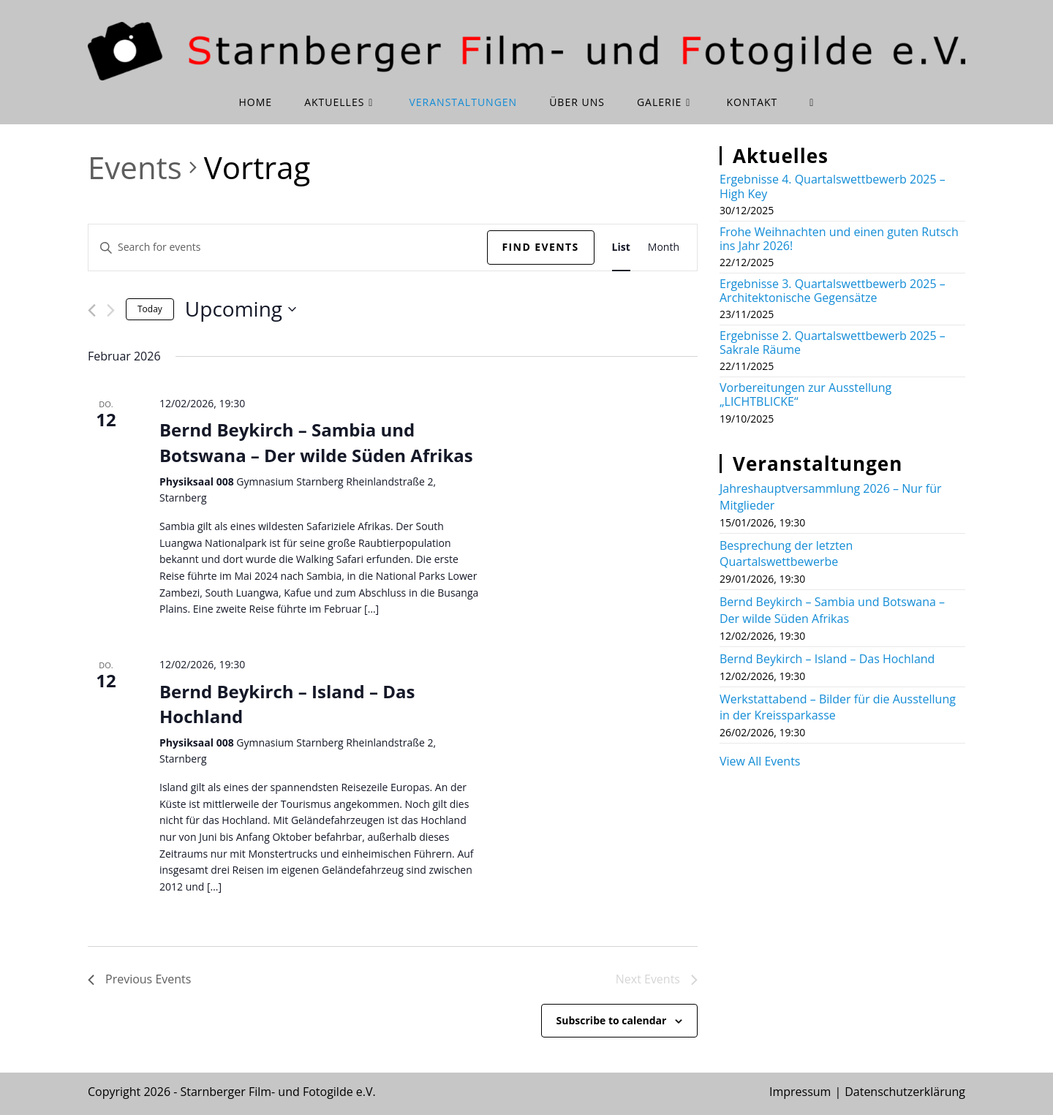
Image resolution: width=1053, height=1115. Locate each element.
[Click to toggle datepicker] (240, 309)
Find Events (540, 247)
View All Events (760, 761)
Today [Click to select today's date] (149, 309)
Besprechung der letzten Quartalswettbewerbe (786, 553)
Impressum (800, 1092)
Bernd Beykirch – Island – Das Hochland (287, 703)
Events (135, 167)
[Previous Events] (92, 310)
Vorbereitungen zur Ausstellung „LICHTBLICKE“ (805, 394)
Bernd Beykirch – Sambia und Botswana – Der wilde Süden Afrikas (316, 441)
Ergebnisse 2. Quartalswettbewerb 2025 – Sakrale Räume (833, 343)
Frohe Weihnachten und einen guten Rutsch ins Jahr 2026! (839, 239)
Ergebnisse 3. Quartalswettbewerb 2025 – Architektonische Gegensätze (833, 291)
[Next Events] (111, 310)
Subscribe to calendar (611, 1020)
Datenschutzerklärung (905, 1092)
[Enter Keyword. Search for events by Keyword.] (287, 247)
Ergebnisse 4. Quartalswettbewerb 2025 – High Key (833, 186)
